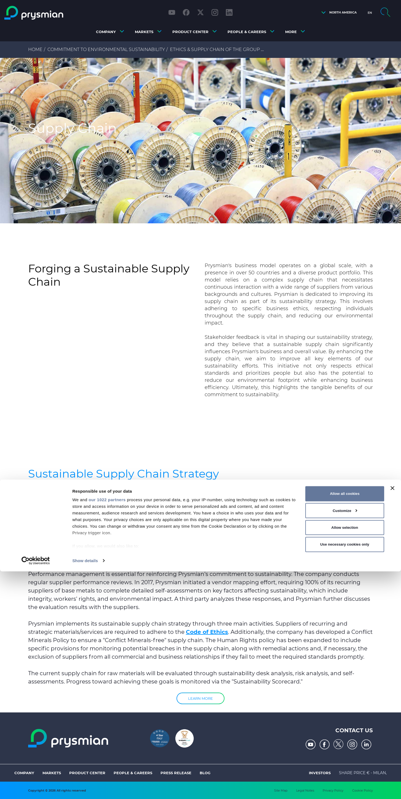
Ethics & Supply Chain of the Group (215, 49)
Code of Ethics (207, 632)
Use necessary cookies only (344, 772)
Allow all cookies (344, 721)
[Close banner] (392, 716)
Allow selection (344, 755)
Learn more (200, 698)
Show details (85, 788)
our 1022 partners (107, 727)
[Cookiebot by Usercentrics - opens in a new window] (36, 788)
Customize (345, 738)
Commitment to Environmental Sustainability (106, 49)
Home (35, 49)
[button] (338, 12)
